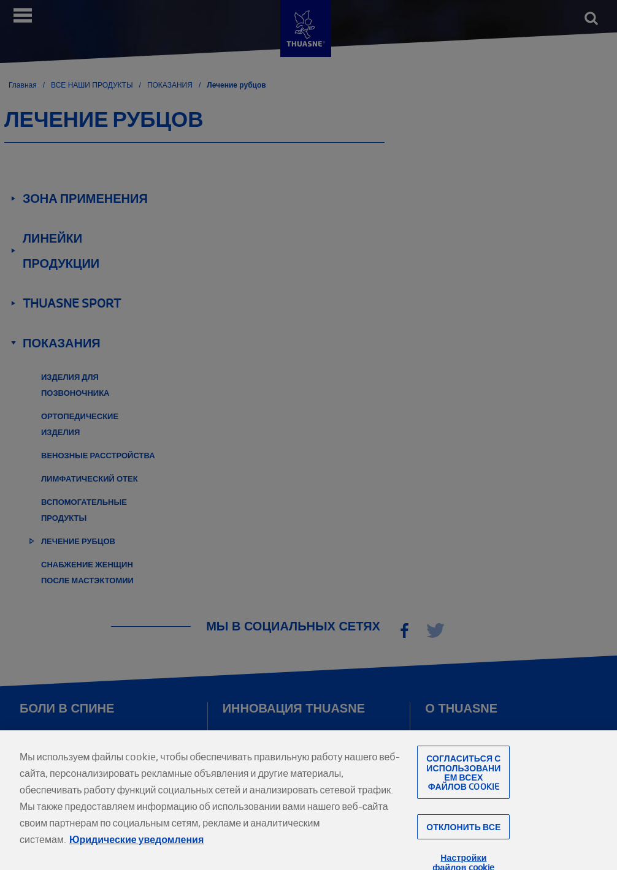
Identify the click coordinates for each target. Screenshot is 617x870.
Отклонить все (463, 836)
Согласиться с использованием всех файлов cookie (463, 782)
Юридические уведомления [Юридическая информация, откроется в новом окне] (136, 849)
